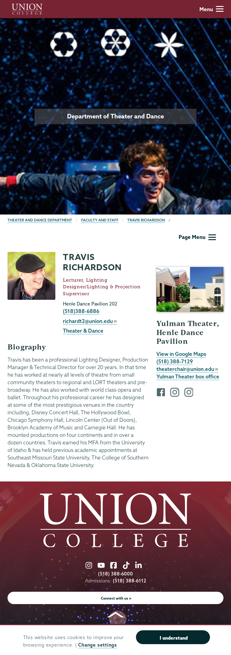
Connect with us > (116, 598)
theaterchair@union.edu (187, 369)
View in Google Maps (181, 354)
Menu (211, 9)
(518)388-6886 (81, 311)
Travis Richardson (146, 220)
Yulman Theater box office (187, 376)
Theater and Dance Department (40, 220)
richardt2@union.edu (90, 321)
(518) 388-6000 (115, 574)
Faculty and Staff (100, 220)
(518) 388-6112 (129, 581)
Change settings (97, 645)
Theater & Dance (83, 331)
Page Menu (197, 237)
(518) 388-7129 (174, 361)
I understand (174, 638)
